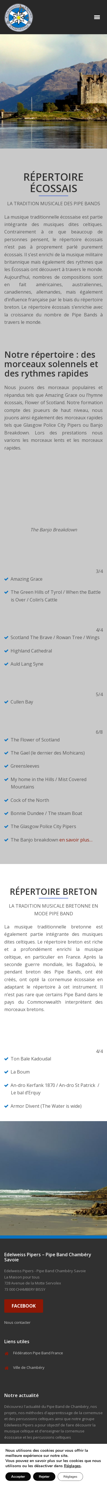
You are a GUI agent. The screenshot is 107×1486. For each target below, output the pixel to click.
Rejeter (44, 1476)
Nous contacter (17, 1322)
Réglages (72, 1466)
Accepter (18, 1476)
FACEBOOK (24, 1306)
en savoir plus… (75, 840)
